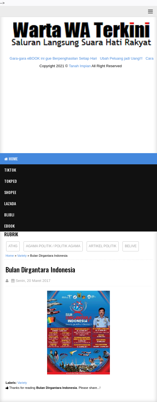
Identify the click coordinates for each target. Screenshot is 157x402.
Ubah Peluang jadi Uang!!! (122, 58)
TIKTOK (10, 170)
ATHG (12, 246)
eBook (9, 226)
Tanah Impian (80, 66)
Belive (131, 246)
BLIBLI (9, 215)
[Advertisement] (80, 112)
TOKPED (10, 181)
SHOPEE (10, 192)
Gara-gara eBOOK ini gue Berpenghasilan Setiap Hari (54, 58)
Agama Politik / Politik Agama (53, 246)
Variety (22, 382)
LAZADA (10, 203)
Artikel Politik (103, 246)
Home (11, 159)
